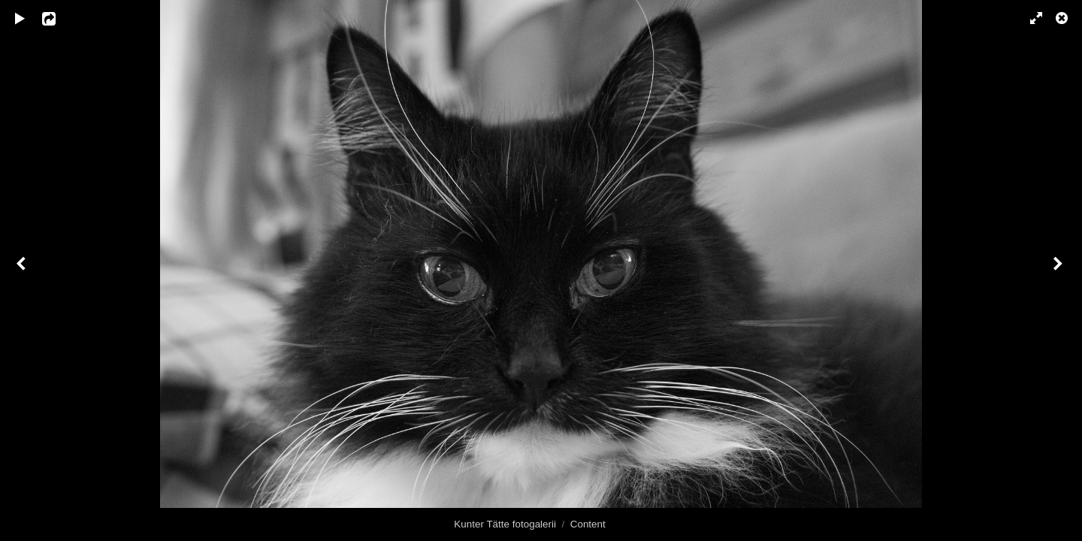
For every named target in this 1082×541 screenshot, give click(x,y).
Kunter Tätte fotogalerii (505, 524)
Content (588, 524)
